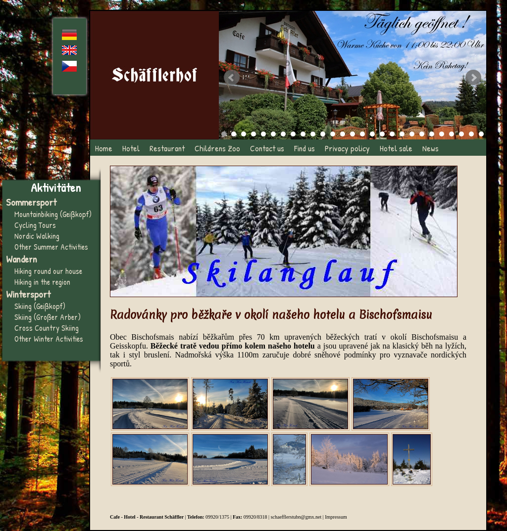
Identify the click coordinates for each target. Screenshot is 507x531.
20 (411, 134)
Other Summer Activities (51, 246)
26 (471, 134)
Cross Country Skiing (46, 327)
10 (312, 134)
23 (441, 134)
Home (103, 148)
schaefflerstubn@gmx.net (296, 517)
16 (372, 134)
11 (322, 134)
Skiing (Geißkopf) (39, 306)
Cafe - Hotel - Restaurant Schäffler (147, 517)
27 (481, 134)
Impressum (336, 517)
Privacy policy (347, 148)
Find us (304, 148)
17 (382, 134)
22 (431, 134)
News (430, 148)
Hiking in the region (42, 281)
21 (421, 134)
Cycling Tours (35, 225)
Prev (232, 78)
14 (352, 134)
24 (451, 134)
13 (342, 134)
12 (332, 134)
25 (461, 134)
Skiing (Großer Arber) (47, 316)
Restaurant (167, 148)
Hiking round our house (48, 271)
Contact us (267, 148)
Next (473, 78)
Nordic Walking (36, 235)
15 (362, 134)
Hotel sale (396, 148)
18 (392, 134)
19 (402, 134)
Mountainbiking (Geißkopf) (53, 214)
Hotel (131, 148)
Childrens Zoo (217, 148)
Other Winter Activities (48, 338)
